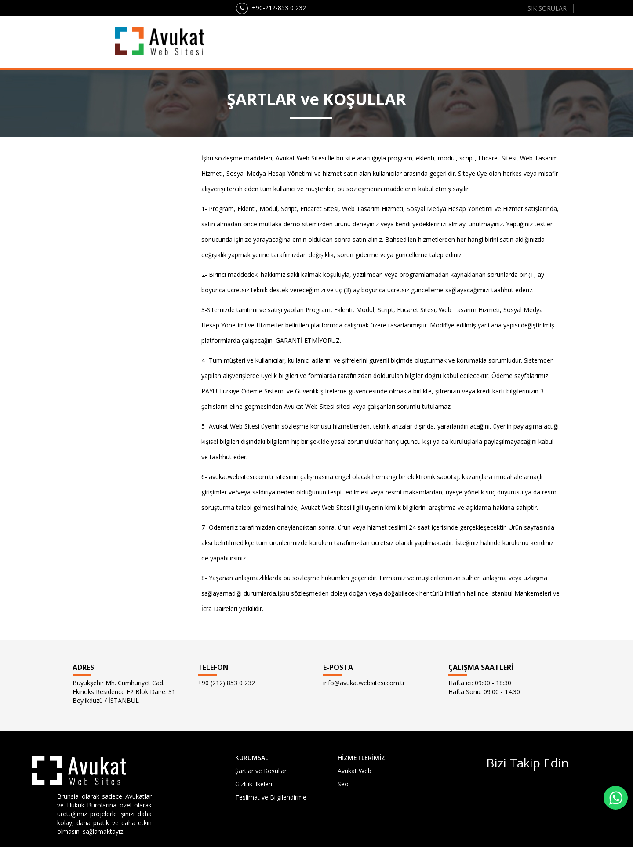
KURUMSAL (251, 757)
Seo (343, 784)
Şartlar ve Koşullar (261, 771)
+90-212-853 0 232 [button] (271, 8)
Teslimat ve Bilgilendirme (270, 797)
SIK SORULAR (547, 8)
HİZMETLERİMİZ (361, 757)
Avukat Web (354, 771)
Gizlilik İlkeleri (253, 784)
